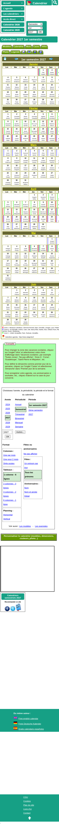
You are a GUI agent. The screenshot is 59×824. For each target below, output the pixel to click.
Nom (26, 488)
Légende (15, 52)
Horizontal (8, 515)
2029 (8, 426)
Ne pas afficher (30, 454)
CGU (25, 797)
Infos (44, 46)
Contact (27, 813)
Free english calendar (28, 718)
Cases (36, 46)
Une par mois (9, 455)
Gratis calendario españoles (31, 729)
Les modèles (25, 526)
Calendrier (19, 46)
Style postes (8, 463)
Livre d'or (27, 809)
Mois (28, 46)
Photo (6, 52)
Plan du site (28, 805)
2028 (8, 422)
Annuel (18, 404)
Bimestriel (19, 418)
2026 (8, 413)
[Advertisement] (41, 13)
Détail (27, 496)
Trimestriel (20, 414)
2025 (8, 408)
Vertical (6, 519)
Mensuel (19, 422)
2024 (8, 404)
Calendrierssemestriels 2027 (13, 596)
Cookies (27, 801)
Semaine (19, 426)
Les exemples (41, 526)
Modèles (7, 46)
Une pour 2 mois (10, 459)
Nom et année (30, 492)
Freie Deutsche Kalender (30, 724)
